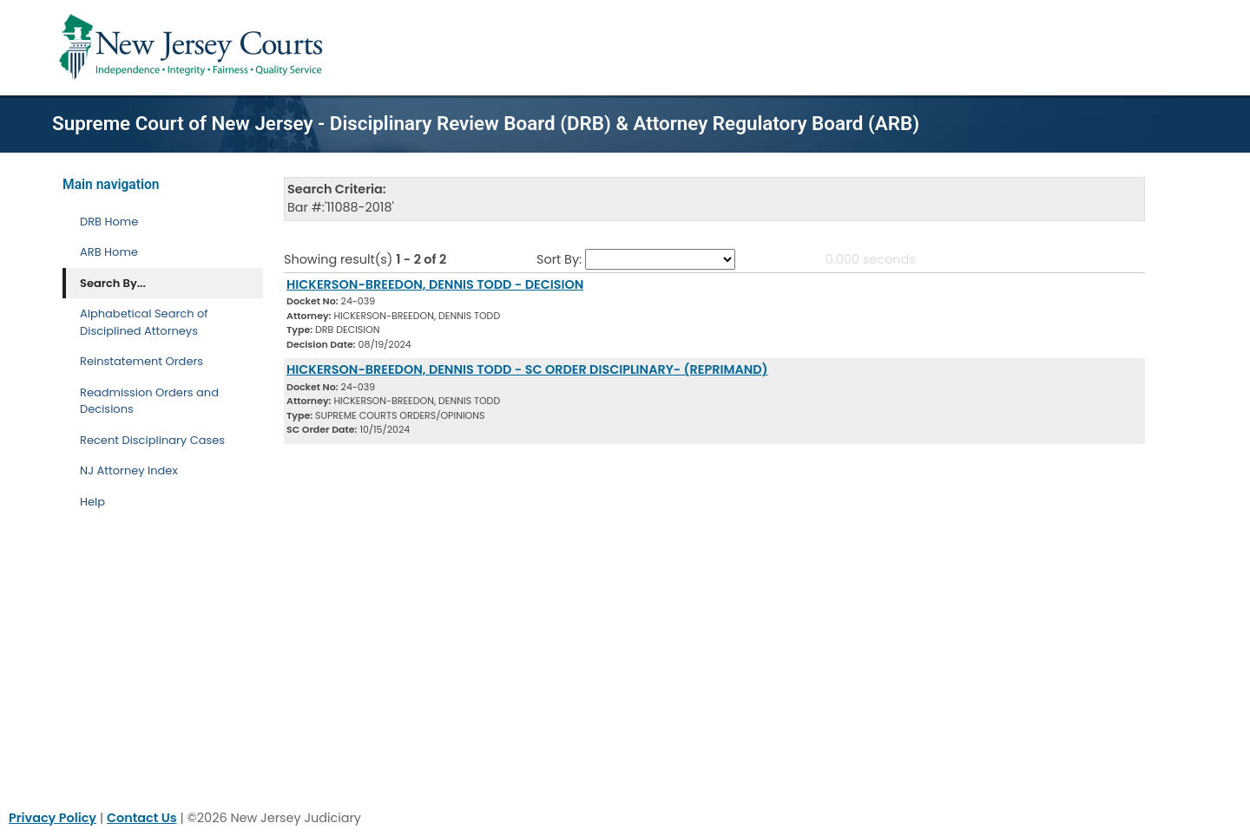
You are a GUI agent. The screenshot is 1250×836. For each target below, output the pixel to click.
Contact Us (142, 817)
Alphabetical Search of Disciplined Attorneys (144, 322)
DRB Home (109, 221)
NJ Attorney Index (129, 470)
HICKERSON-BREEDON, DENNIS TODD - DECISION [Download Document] (434, 284)
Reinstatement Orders (141, 361)
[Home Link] (194, 47)
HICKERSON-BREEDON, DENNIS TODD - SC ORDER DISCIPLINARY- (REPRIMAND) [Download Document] (527, 369)
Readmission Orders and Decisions (149, 401)
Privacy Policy (52, 817)
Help (92, 501)
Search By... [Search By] (113, 283)
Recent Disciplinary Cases (152, 440)
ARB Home (109, 252)
